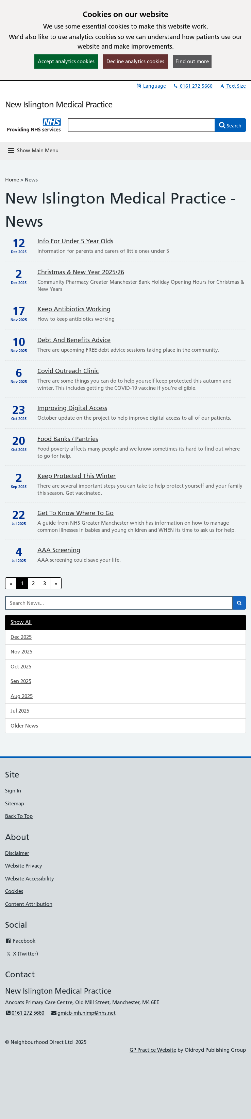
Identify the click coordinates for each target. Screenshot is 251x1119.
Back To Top (19, 816)
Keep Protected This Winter (76, 476)
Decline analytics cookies (135, 61)
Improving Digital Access (72, 408)
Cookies (14, 891)
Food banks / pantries (67, 439)
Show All (21, 622)
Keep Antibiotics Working (74, 309)
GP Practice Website (153, 1050)
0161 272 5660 (192, 86)
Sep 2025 (21, 681)
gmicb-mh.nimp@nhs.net (83, 1013)
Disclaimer (17, 853)
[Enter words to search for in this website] (141, 125)
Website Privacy (23, 865)
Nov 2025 (21, 651)
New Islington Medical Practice (58, 104)
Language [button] (151, 86)
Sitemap (14, 803)
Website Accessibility (29, 878)
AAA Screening (58, 550)
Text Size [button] (232, 86)
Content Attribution (28, 904)
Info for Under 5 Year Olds (75, 241)
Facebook (20, 941)
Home (12, 179)
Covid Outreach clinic (68, 371)
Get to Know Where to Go (75, 513)
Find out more (192, 61)
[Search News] (119, 603)
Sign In (13, 790)
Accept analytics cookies (66, 61)
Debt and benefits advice (74, 340)
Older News (24, 725)
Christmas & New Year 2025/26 (80, 272)
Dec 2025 (21, 637)
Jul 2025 (20, 710)
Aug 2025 (22, 696)
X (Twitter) (21, 953)
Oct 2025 (21, 666)
